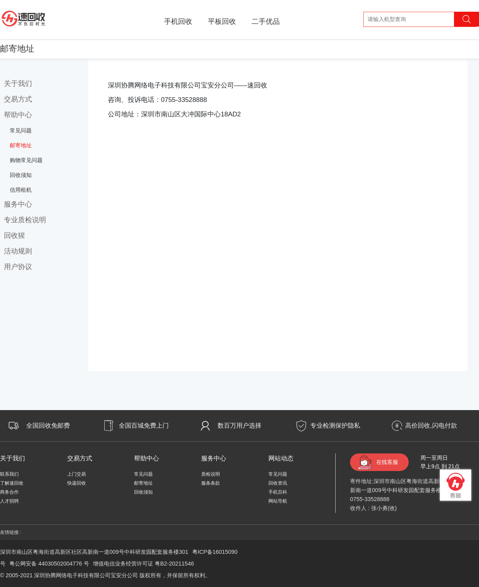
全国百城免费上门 (144, 425)
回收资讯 (277, 483)
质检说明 (210, 474)
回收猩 (14, 235)
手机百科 (277, 492)
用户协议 (18, 267)
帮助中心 (18, 115)
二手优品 (266, 21)
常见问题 (21, 130)
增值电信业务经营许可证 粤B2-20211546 (143, 563)
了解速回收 (11, 483)
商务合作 (9, 492)
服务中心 (18, 204)
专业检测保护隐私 (335, 425)
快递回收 (76, 483)
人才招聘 (9, 501)
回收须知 (21, 175)
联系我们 (9, 474)
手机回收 (178, 21)
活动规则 (18, 251)
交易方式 (18, 99)
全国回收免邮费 (48, 425)
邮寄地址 (21, 145)
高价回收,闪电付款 (431, 425)
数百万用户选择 (239, 425)
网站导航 (277, 501)
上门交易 (76, 474)
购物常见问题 (26, 160)
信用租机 (21, 190)
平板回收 (222, 21)
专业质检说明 (25, 220)
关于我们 (18, 83)
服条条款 (210, 483)
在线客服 (387, 462)
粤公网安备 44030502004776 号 (49, 563)
